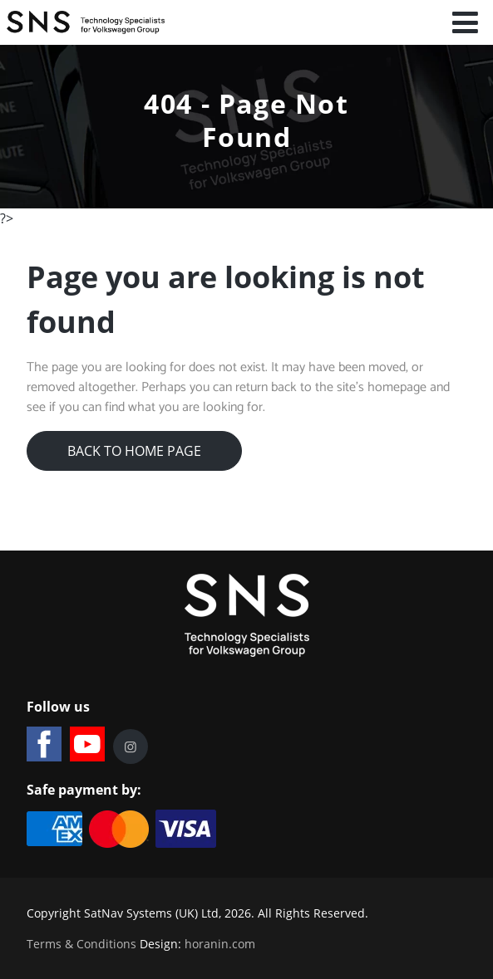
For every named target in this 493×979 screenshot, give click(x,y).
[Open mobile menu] (465, 22)
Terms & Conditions (81, 944)
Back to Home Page (134, 451)
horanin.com (220, 944)
